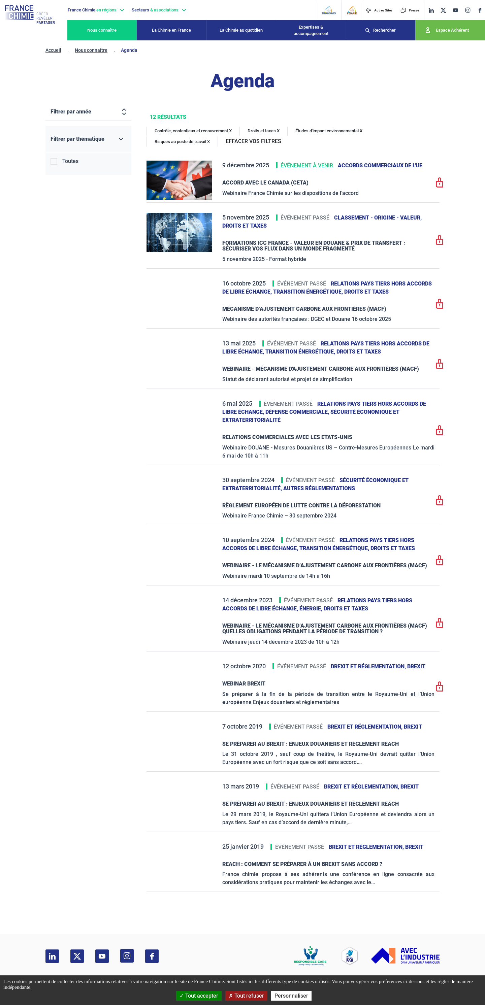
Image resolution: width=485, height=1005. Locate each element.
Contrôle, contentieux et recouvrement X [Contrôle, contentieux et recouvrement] (193, 130)
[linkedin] (431, 10)
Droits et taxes (244, 226)
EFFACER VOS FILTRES (253, 141)
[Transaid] (328, 10)
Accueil (53, 50)
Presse (409, 10)
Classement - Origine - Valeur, (378, 217)
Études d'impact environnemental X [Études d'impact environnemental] (328, 130)
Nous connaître (102, 30)
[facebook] (480, 10)
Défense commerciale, (297, 412)
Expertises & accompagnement (311, 30)
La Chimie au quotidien (241, 30)
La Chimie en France (171, 30)
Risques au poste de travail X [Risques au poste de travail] (182, 141)
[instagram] (467, 10)
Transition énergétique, (308, 292)
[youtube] (455, 10)
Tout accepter (199, 996)
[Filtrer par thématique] (88, 139)
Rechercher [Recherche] (384, 30)
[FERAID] (352, 10)
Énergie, (311, 608)
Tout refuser (246, 996)
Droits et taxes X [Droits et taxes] (264, 130)
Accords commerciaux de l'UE (380, 165)
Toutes (70, 161)
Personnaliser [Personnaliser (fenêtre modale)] (291, 996)
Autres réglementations (319, 488)
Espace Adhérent (452, 30)
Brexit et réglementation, (369, 666)
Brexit (416, 666)
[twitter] (443, 10)
